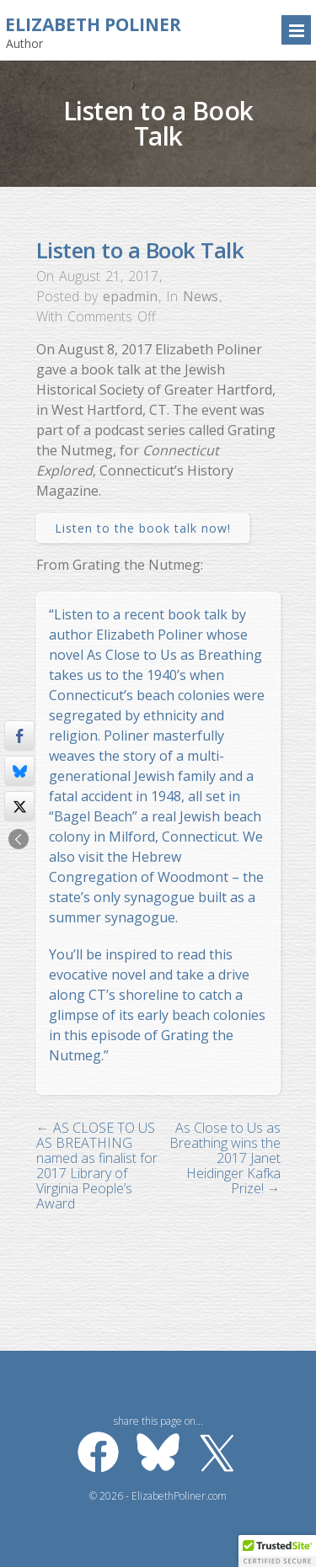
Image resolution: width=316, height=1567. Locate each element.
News (200, 296)
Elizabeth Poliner (93, 25)
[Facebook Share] (19, 735)
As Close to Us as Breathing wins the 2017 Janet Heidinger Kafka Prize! (225, 1158)
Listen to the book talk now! (143, 528)
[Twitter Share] (19, 806)
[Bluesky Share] (19, 771)
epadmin (130, 296)
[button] (277, 1551)
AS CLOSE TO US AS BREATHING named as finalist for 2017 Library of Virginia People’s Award (97, 1165)
